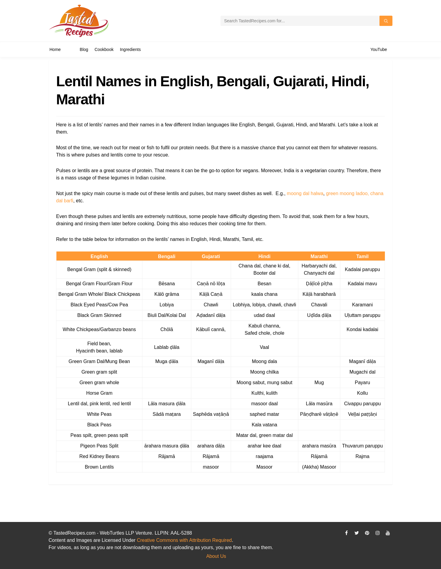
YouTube (378, 49)
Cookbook (103, 49)
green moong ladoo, (347, 193)
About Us (216, 556)
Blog (84, 49)
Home (55, 49)
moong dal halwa (305, 193)
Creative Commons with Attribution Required (184, 540)
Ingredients (130, 49)
